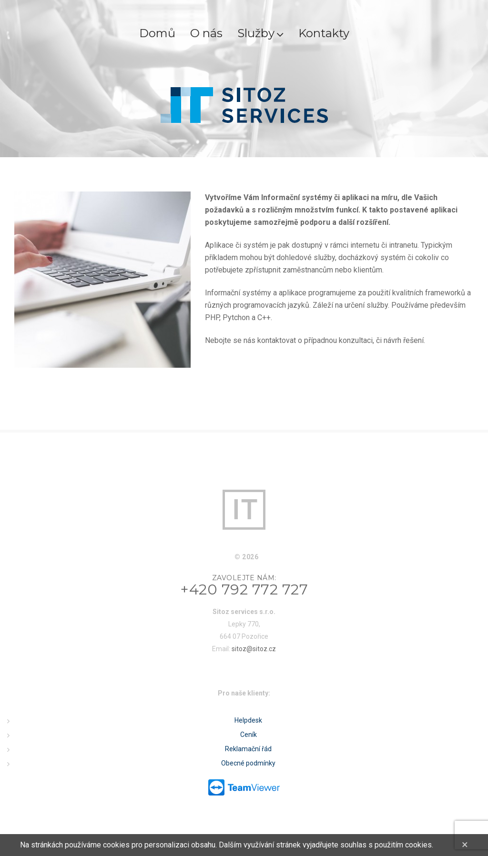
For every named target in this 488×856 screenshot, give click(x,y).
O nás (206, 33)
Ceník (248, 734)
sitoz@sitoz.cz (254, 649)
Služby (260, 33)
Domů (157, 33)
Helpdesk (248, 720)
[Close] (465, 844)
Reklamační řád (248, 749)
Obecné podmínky (248, 763)
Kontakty (323, 33)
